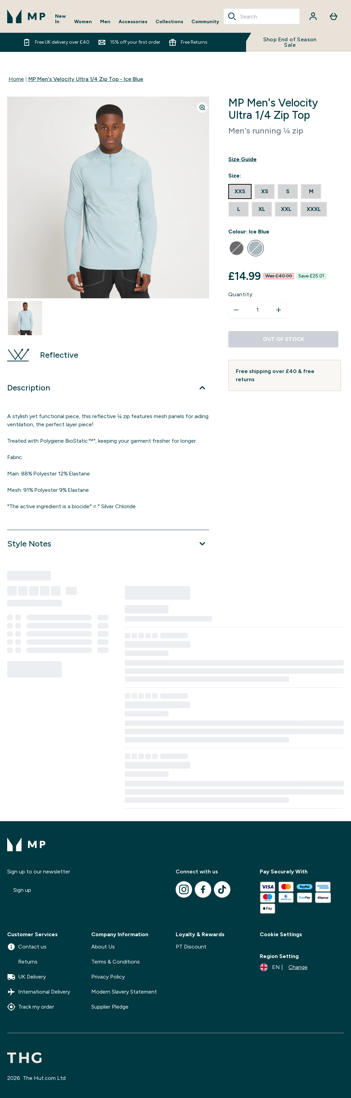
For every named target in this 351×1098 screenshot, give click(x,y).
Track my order (30, 1007)
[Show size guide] (284, 159)
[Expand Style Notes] (108, 543)
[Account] (313, 16)
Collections (169, 22)
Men (105, 22)
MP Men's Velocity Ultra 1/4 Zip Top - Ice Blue (85, 79)
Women (83, 22)
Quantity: (241, 294)
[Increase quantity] (278, 310)
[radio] (240, 191)
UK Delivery (26, 977)
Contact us (26, 947)
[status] (257, 310)
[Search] (232, 16)
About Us (103, 946)
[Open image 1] (25, 318)
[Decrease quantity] (236, 310)
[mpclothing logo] (26, 16)
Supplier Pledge (110, 1006)
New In (60, 19)
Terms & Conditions (115, 961)
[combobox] (261, 16)
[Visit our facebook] (203, 889)
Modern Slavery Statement (124, 991)
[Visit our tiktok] (222, 889)
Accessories (133, 22)
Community (205, 22)
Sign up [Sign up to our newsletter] (22, 890)
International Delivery (38, 992)
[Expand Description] (108, 387)
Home (16, 79)
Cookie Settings (281, 934)
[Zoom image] (202, 107)
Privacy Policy (108, 976)
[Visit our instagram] (184, 889)
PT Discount (191, 946)
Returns (22, 962)
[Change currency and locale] (284, 967)
